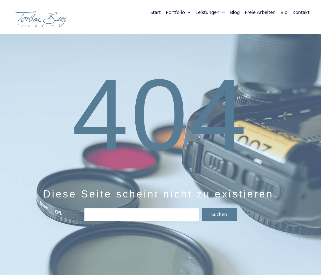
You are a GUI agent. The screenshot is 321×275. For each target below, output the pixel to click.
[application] (187, 13)
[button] (178, 14)
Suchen (219, 215)
